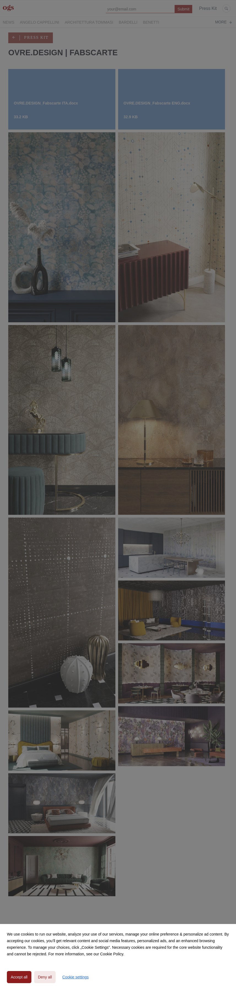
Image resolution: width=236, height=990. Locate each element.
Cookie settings (75, 977)
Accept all (19, 977)
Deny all (45, 977)
